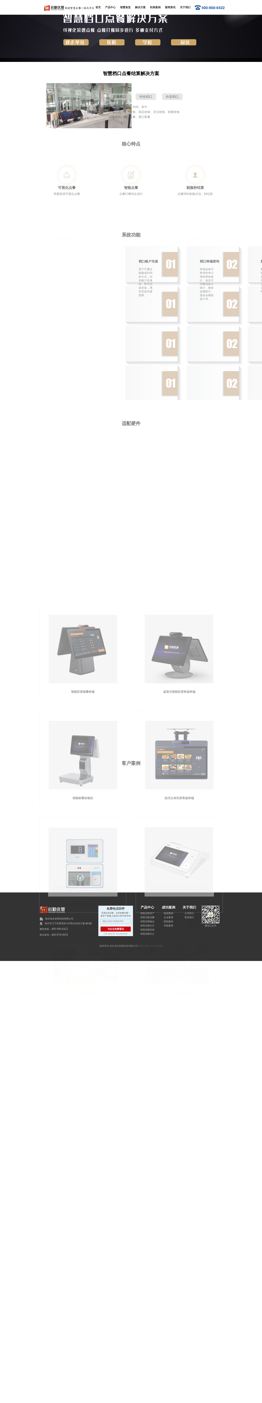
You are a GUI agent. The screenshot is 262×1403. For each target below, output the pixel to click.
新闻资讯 (170, 7)
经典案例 (155, 7)
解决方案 (140, 7)
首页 (98, 7)
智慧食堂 (125, 7)
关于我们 (185, 7)
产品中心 (110, 7)
